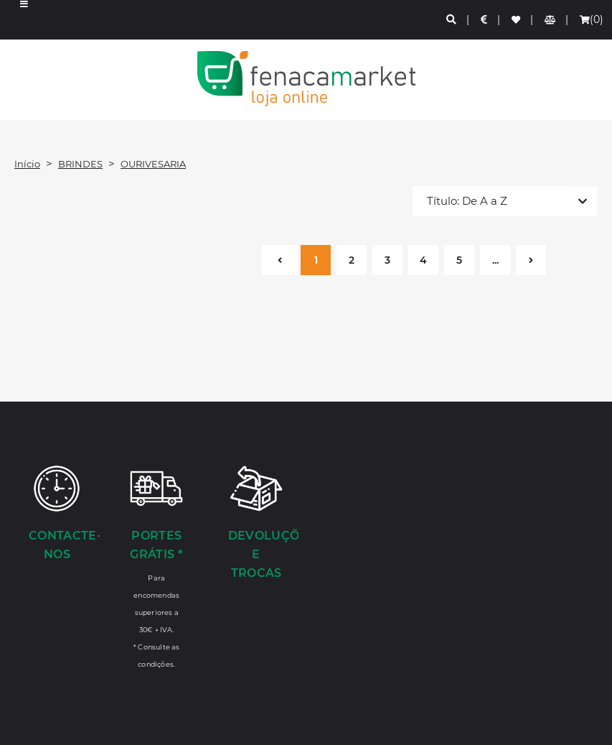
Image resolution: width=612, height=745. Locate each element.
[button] (24, 20)
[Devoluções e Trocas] (256, 523)
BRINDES (80, 164)
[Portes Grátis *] (156, 566)
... (495, 260)
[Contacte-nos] (57, 514)
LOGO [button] (306, 78)
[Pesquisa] (452, 20)
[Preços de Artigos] (484, 20)
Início (27, 164)
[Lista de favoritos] (516, 20)
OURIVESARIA (153, 164)
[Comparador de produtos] (550, 20)
